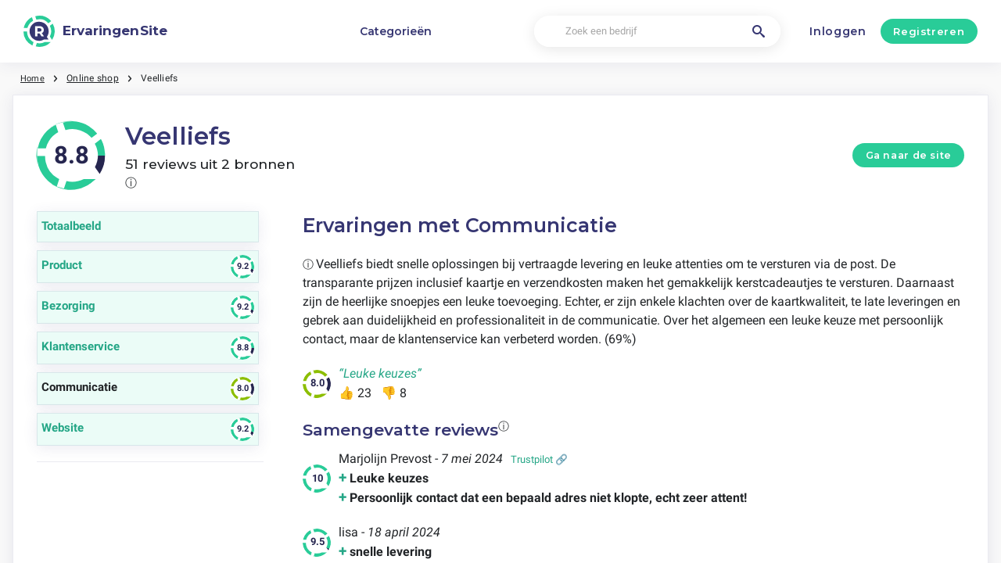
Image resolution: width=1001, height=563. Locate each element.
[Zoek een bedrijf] (657, 32)
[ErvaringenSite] (95, 31)
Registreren (928, 31)
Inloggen (837, 31)
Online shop (95, 78)
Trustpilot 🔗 (539, 459)
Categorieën (396, 31)
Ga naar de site (909, 155)
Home (33, 78)
